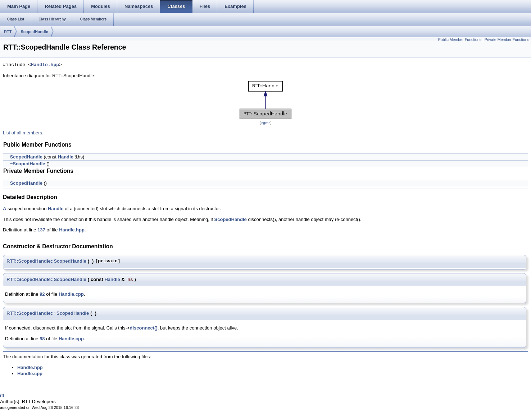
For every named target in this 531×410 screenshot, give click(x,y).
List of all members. (23, 132)
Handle (65, 157)
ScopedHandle (34, 31)
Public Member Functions (459, 39)
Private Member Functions (507, 39)
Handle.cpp (71, 294)
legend (265, 123)
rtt (2, 395)
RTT (8, 31)
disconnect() (143, 328)
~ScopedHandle (27, 163)
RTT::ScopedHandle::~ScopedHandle (47, 313)
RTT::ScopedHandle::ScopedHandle (46, 261)
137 (41, 229)
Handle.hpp (45, 65)
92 (42, 294)
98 (42, 338)
